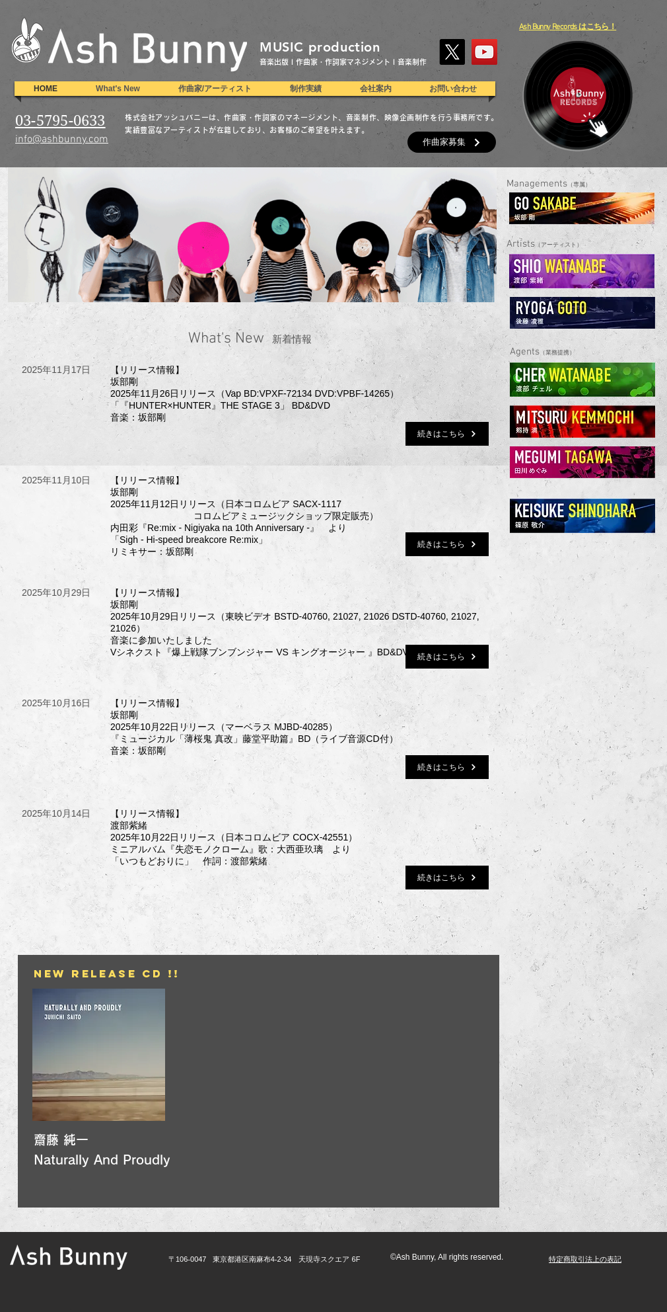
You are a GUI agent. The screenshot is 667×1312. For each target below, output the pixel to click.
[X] (452, 52)
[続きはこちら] (447, 434)
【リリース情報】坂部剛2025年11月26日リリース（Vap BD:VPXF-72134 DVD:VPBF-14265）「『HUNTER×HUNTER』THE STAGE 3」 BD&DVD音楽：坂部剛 (254, 393)
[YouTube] (484, 52)
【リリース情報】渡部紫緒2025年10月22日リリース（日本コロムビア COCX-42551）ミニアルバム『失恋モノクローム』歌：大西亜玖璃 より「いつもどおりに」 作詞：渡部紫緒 (233, 837)
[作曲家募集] (451, 142)
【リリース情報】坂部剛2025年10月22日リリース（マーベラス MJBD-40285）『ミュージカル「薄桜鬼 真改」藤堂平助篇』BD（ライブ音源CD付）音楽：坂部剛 (254, 727)
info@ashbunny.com (61, 139)
